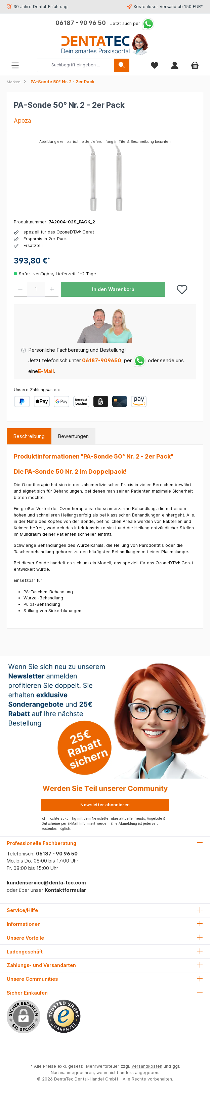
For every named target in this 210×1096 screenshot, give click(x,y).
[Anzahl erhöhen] (51, 289)
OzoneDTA (166, 562)
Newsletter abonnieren (105, 804)
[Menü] (15, 65)
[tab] (29, 436)
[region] (105, 176)
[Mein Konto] (174, 65)
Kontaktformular (65, 890)
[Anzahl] (36, 289)
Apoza (22, 120)
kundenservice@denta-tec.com (46, 882)
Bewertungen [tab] (73, 436)
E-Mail (46, 371)
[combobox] (75, 65)
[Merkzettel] (154, 65)
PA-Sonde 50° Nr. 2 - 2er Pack (62, 81)
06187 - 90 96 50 (80, 22)
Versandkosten (146, 1066)
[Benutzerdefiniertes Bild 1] (64, 1016)
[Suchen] (121, 65)
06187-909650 (101, 360)
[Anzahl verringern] (20, 289)
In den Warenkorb (113, 289)
